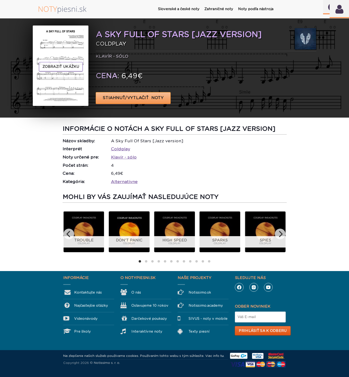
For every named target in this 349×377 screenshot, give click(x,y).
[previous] (68, 234)
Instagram (253, 287)
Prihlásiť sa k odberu (262, 331)
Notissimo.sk (200, 292)
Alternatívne (124, 181)
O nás (136, 292)
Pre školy (82, 331)
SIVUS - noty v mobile (208, 319)
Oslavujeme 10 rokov (149, 305)
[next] (280, 234)
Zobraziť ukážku (60, 67)
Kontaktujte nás (88, 292)
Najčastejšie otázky (91, 305)
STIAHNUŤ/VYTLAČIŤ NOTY (133, 98)
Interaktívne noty (146, 331)
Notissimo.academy (206, 305)
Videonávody (86, 319)
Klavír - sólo (124, 157)
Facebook (239, 287)
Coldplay (120, 148)
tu (222, 356)
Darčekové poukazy (149, 319)
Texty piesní (199, 331)
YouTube (268, 287)
